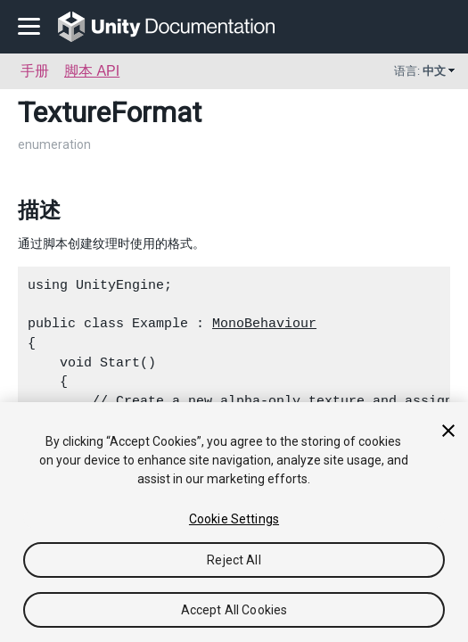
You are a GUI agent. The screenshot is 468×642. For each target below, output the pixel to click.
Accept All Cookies (234, 610)
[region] (234, 522)
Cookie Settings (234, 519)
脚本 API (91, 70)
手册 (35, 70)
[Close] (448, 430)
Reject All (233, 560)
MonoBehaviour (264, 324)
